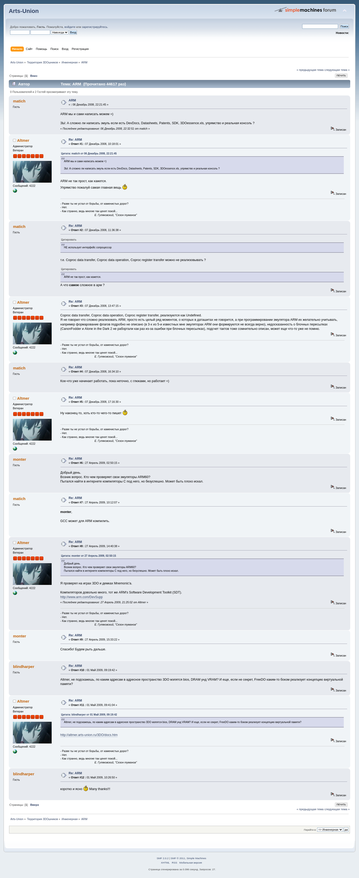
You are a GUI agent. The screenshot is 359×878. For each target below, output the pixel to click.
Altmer (23, 140)
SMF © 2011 (178, 858)
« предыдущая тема (309, 69)
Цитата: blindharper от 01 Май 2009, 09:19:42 (89, 714)
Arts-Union (24, 11)
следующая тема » (337, 69)
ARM (72, 100)
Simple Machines (196, 858)
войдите (70, 26)
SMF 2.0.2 (163, 858)
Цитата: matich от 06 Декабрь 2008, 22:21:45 (89, 153)
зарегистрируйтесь (94, 26)
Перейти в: (310, 829)
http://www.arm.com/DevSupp (81, 597)
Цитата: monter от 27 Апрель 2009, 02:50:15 (88, 555)
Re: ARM (75, 140)
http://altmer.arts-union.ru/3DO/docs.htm (89, 735)
